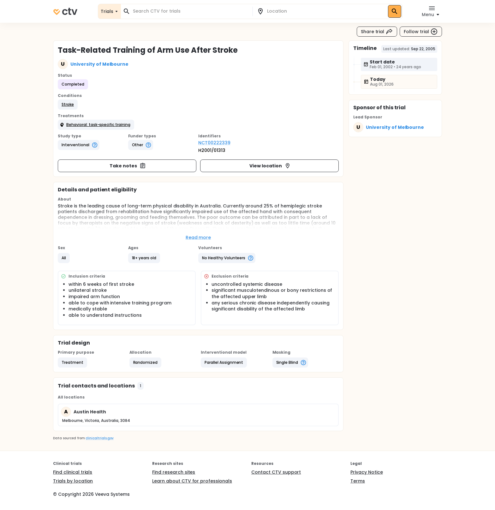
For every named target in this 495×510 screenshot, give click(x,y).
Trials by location (73, 481)
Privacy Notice (366, 472)
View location (270, 166)
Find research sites (173, 472)
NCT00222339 (214, 143)
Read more (198, 237)
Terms (357, 481)
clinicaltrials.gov (99, 438)
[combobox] (190, 11)
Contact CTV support (276, 472)
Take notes (128, 166)
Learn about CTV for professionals (192, 481)
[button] (68, 104)
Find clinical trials (72, 472)
